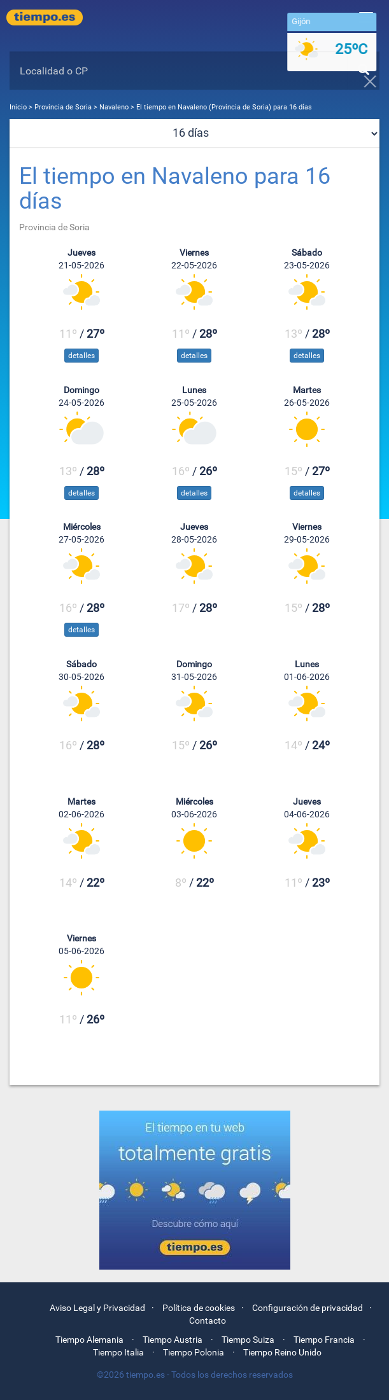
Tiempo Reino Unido (282, 1352)
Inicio (18, 107)
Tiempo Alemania (89, 1339)
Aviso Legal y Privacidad (97, 1308)
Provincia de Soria (64, 107)
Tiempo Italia (118, 1352)
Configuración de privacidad (307, 1308)
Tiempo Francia (324, 1339)
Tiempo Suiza (248, 1339)
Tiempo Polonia (193, 1352)
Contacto (207, 1320)
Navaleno (114, 107)
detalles (81, 355)
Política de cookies (198, 1308)
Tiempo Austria (172, 1339)
